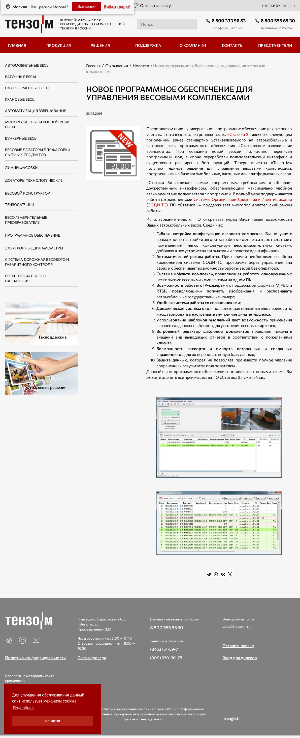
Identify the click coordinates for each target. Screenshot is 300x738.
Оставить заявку (152, 6)
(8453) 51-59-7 (164, 649)
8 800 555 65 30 (278, 20)
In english (230, 718)
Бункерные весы (21, 138)
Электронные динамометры (34, 248)
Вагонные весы (20, 77)
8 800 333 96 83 (229, 20)
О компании (116, 65)
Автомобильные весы (27, 65)
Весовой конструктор (27, 193)
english (288, 6)
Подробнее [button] (23, 708)
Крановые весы (20, 99)
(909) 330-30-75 (166, 657)
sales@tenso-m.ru (236, 626)
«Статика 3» (239, 134)
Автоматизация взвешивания (35, 110)
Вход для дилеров (239, 657)
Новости (141, 65)
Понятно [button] (52, 721)
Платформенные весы (27, 88)
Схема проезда (92, 657)
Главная (93, 65)
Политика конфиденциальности (35, 657)
